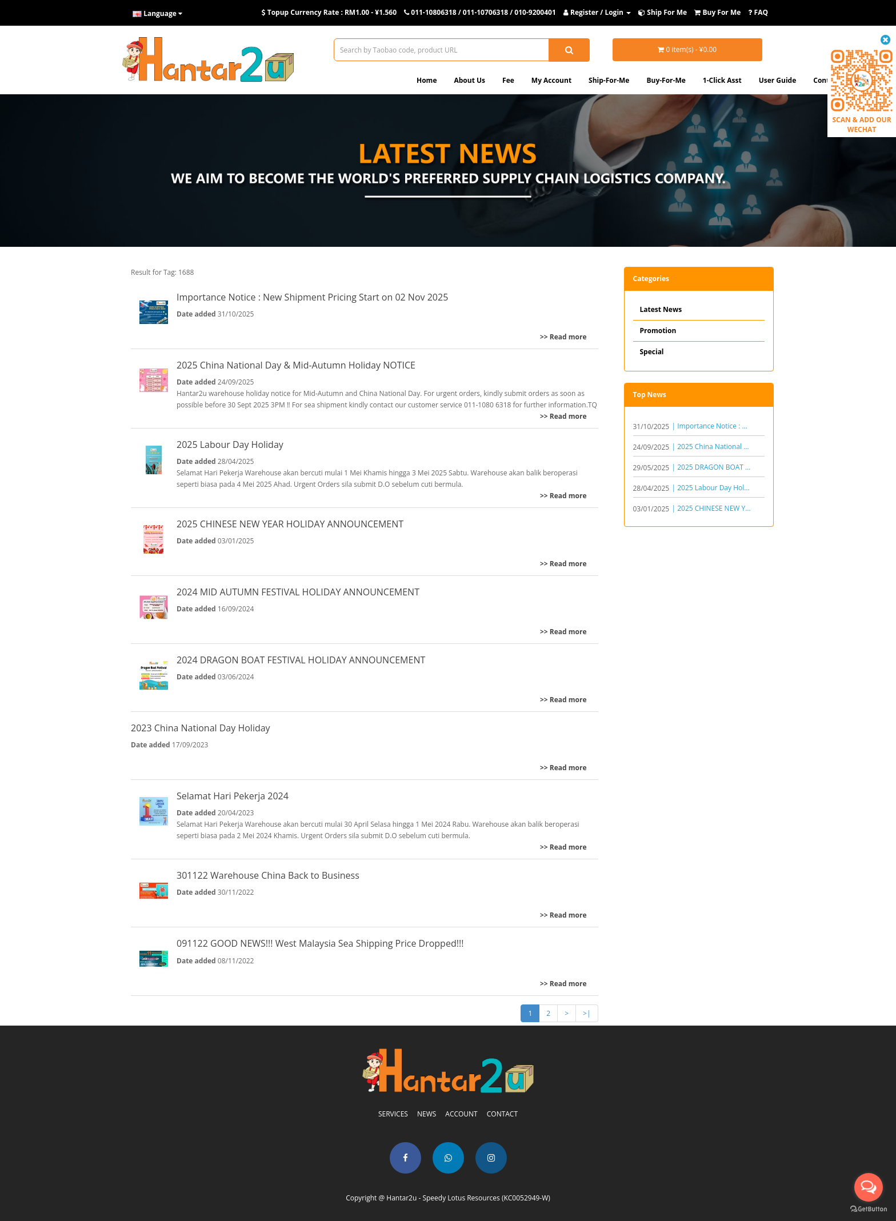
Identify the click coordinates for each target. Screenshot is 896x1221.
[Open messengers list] (868, 1187)
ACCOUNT (461, 1114)
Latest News (661, 309)
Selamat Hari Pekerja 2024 (233, 796)
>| (586, 1013)
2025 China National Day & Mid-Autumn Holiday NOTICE (296, 365)
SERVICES (393, 1114)
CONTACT (502, 1114)
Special (652, 352)
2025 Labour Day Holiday (230, 444)
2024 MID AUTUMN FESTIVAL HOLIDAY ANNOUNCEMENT (298, 592)
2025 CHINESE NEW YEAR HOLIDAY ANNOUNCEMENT (290, 524)
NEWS (426, 1114)
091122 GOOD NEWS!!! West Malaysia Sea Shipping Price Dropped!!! (320, 943)
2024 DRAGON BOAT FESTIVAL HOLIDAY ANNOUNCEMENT (301, 660)
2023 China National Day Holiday (200, 728)
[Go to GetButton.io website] (868, 1209)
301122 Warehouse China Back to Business (268, 875)
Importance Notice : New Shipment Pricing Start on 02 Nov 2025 (312, 297)
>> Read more (563, 337)
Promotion (658, 330)
